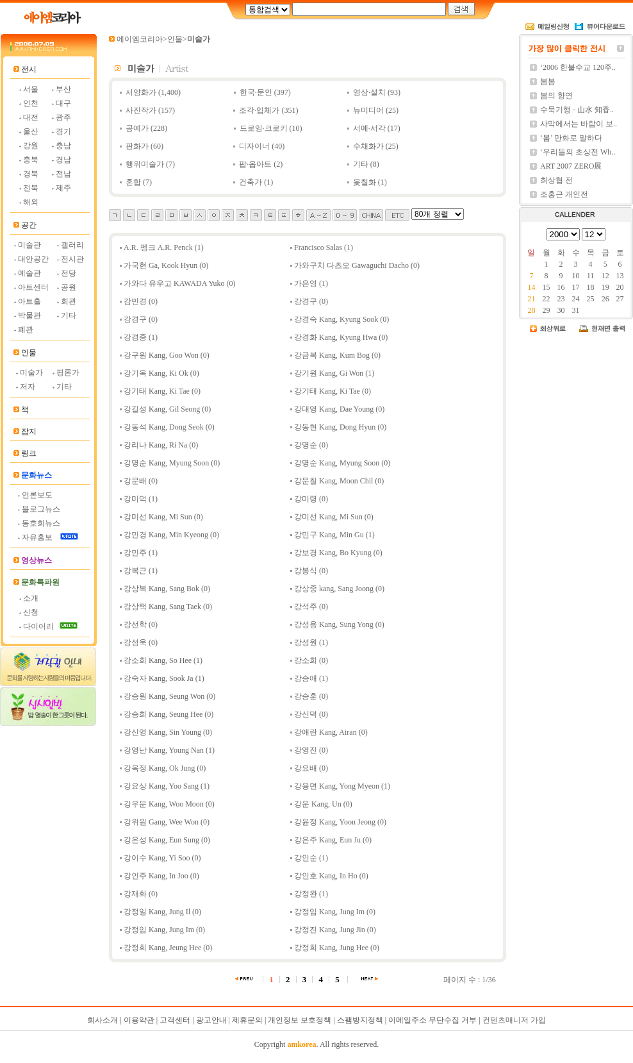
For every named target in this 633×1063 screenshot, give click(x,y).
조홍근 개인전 (564, 194)
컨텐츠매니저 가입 (514, 1020)
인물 (175, 39)
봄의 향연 (556, 95)
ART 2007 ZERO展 (571, 166)
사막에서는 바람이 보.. (578, 123)
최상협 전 (556, 180)
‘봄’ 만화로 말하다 (571, 137)
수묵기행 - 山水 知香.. (577, 109)
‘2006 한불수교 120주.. (578, 67)
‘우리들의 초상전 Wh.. (577, 151)
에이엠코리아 (140, 39)
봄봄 (547, 81)
